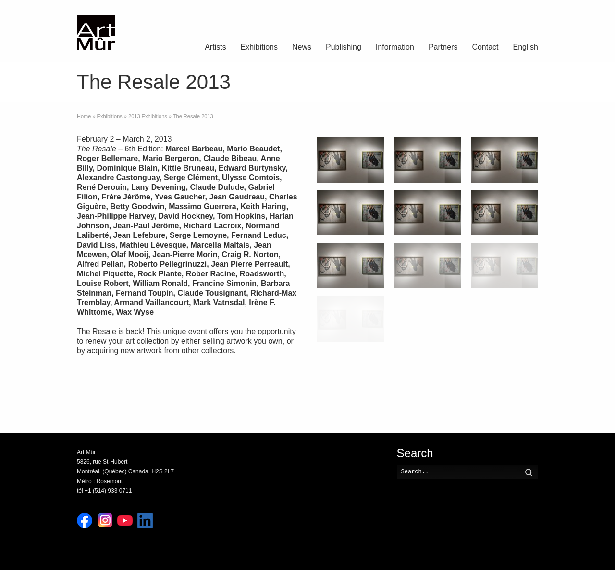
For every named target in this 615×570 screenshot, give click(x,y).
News (301, 47)
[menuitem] (525, 48)
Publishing (343, 47)
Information (395, 47)
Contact (485, 47)
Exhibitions (259, 47)
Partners (443, 47)
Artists (215, 47)
